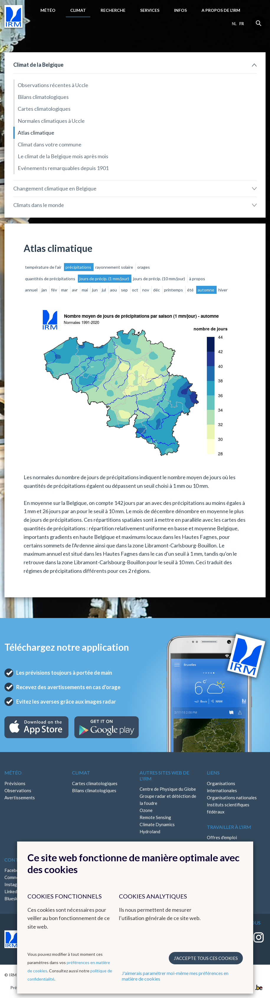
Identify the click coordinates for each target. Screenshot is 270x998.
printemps (174, 289)
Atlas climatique (36, 132)
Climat (78, 10)
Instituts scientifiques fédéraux (228, 808)
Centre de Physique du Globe (168, 789)
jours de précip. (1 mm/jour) (104, 278)
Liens (213, 772)
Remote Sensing (155, 817)
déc (157, 289)
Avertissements (19, 797)
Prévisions (14, 783)
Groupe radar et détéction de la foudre (168, 799)
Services (149, 10)
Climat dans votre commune (49, 144)
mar (65, 289)
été (190, 289)
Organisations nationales (232, 797)
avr (75, 289)
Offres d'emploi (222, 837)
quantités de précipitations (50, 278)
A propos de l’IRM (221, 10)
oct (135, 289)
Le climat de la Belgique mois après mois (63, 156)
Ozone (146, 810)
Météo (47, 10)
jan (45, 289)
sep (125, 289)
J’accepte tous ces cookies (206, 958)
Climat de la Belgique (38, 64)
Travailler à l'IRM (229, 827)
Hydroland (150, 831)
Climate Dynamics (157, 824)
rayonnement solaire (114, 267)
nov (146, 289)
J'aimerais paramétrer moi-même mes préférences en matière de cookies (175, 975)
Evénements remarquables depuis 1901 (63, 168)
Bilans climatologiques (43, 97)
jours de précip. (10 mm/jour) (159, 278)
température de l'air (43, 267)
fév (54, 289)
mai (85, 289)
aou (114, 289)
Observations (17, 790)
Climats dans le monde (38, 205)
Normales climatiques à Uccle (51, 121)
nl (234, 23)
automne (206, 289)
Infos (180, 10)
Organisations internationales (222, 787)
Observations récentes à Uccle (53, 85)
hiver (223, 289)
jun (95, 289)
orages (143, 267)
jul (104, 289)
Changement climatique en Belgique (54, 188)
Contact (16, 859)
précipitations (79, 267)
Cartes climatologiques (44, 108)
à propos (197, 278)
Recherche (113, 10)
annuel (31, 289)
